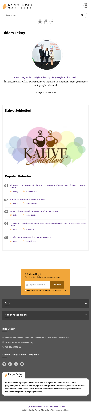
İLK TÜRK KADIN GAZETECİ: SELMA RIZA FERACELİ (31, 239)
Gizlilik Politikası (51, 406)
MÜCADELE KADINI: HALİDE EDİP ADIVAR (27, 201)
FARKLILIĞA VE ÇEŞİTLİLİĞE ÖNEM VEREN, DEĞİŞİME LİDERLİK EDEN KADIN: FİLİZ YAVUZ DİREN (48, 226)
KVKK (62, 406)
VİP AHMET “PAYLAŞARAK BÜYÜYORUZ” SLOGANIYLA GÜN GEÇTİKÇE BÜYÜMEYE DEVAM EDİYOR (47, 188)
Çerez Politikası (35, 406)
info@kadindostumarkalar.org (19, 342)
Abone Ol (57, 284)
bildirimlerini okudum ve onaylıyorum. (45, 290)
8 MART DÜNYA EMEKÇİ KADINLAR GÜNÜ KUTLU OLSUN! (34, 213)
